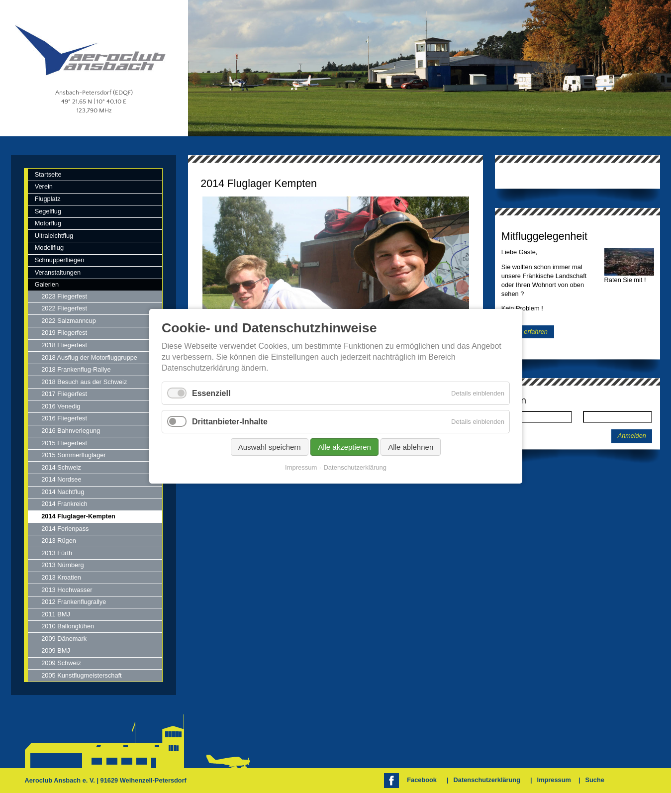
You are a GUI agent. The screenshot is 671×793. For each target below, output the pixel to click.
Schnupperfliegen (60, 260)
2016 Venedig (60, 406)
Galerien (47, 284)
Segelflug (48, 211)
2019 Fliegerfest (64, 332)
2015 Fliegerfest (64, 443)
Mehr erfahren (528, 331)
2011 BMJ (55, 614)
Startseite (48, 174)
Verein (44, 186)
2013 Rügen (58, 540)
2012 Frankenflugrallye (73, 601)
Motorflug (48, 223)
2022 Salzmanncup (68, 320)
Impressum (554, 780)
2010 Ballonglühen (67, 626)
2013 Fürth (56, 553)
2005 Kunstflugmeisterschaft (81, 675)
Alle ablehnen (410, 447)
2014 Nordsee (61, 479)
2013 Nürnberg (62, 565)
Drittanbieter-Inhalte (230, 421)
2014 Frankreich (64, 503)
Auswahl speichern (269, 447)
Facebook (422, 780)
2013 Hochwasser (66, 590)
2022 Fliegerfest (64, 308)
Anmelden (632, 435)
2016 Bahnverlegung (70, 430)
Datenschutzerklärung (487, 780)
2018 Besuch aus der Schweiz (84, 382)
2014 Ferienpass (65, 528)
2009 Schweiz (61, 663)
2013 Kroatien (61, 577)
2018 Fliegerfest (64, 345)
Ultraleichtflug (54, 235)
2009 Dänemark (64, 638)
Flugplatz (48, 198)
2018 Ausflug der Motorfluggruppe (89, 357)
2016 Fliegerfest (64, 418)
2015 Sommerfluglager (73, 455)
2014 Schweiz (61, 467)
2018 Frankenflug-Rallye (75, 369)
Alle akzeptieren (344, 447)
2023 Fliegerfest (64, 296)
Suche (594, 780)
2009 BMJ (55, 650)
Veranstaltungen (58, 272)
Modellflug (49, 247)
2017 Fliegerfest (64, 393)
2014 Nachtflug (62, 492)
